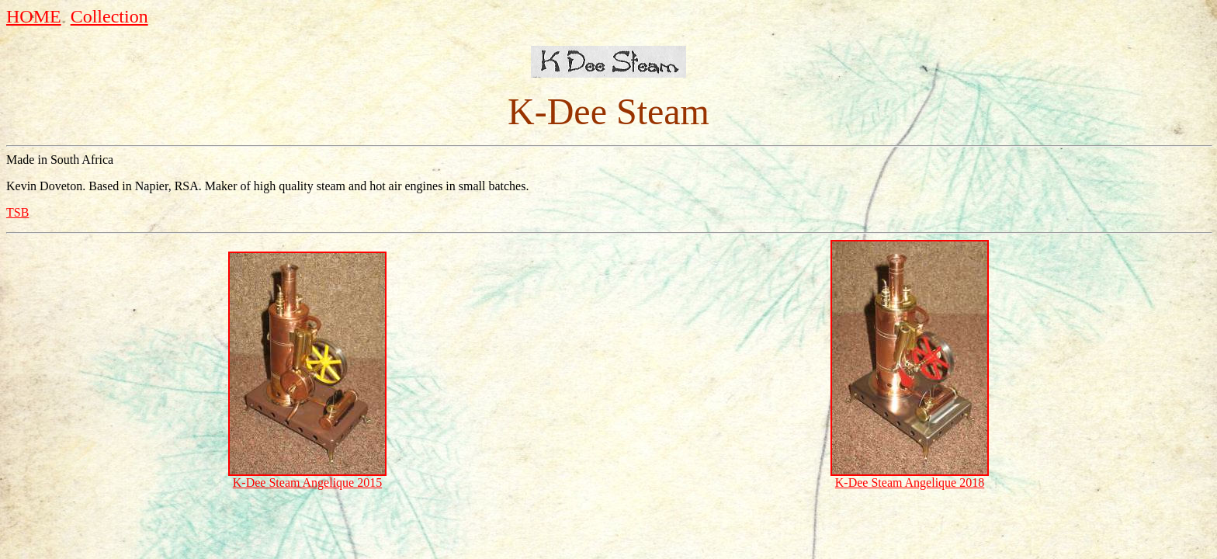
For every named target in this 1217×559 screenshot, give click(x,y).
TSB (17, 212)
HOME (33, 16)
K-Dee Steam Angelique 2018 (909, 482)
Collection (109, 16)
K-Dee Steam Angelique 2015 (307, 482)
